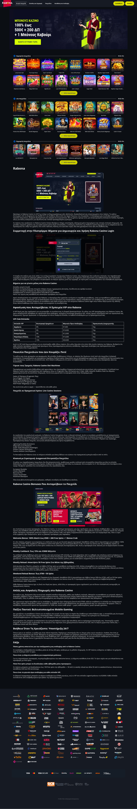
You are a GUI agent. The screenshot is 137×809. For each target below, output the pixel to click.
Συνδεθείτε (118, 3)
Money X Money (61, 115)
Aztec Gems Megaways (89, 115)
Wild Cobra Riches (89, 131)
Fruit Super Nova (33, 73)
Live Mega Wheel (103, 158)
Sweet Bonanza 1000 (103, 89)
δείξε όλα (121, 56)
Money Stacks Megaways (103, 131)
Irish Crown (47, 115)
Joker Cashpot (75, 89)
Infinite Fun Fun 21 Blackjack (118, 158)
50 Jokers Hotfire (89, 73)
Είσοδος (129, 3)
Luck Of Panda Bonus (61, 89)
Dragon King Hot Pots (75, 115)
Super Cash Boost (47, 73)
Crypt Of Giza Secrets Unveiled (20, 115)
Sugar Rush (89, 89)
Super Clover (47, 131)
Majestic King (117, 115)
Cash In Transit (117, 131)
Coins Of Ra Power (75, 73)
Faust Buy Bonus (61, 131)
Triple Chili (61, 73)
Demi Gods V (117, 73)
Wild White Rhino (33, 115)
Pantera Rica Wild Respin (19, 131)
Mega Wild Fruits (33, 89)
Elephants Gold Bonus (19, 89)
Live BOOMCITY (19, 158)
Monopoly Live (33, 158)
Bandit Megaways (33, 131)
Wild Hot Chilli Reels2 (75, 131)
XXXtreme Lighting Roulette (76, 158)
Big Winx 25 (47, 89)
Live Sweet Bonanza (61, 158)
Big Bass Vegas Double (103, 73)
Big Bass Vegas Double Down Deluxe (120, 89)
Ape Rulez (103, 115)
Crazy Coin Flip (47, 158)
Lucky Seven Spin (19, 73)
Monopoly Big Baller (89, 158)
